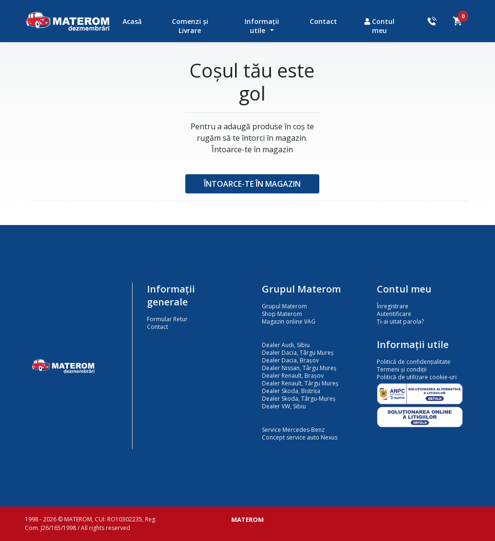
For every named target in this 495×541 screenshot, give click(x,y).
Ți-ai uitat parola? (400, 321)
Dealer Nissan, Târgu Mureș (299, 368)
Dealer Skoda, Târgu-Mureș (299, 398)
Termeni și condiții (402, 369)
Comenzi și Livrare (190, 26)
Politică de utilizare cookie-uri (417, 377)
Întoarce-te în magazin (252, 184)
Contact (323, 21)
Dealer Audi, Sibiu (286, 345)
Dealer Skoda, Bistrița (291, 391)
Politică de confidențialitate (413, 362)
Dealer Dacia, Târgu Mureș (298, 353)
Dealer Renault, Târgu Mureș (300, 383)
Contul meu (379, 26)
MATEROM (247, 519)
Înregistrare (392, 306)
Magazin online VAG (288, 321)
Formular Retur (167, 319)
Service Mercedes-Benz (293, 430)
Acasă (132, 21)
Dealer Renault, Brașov (293, 376)
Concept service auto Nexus (300, 437)
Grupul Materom (284, 306)
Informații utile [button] (262, 26)
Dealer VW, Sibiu (284, 406)
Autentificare (394, 314)
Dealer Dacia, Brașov (290, 360)
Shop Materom (282, 314)
